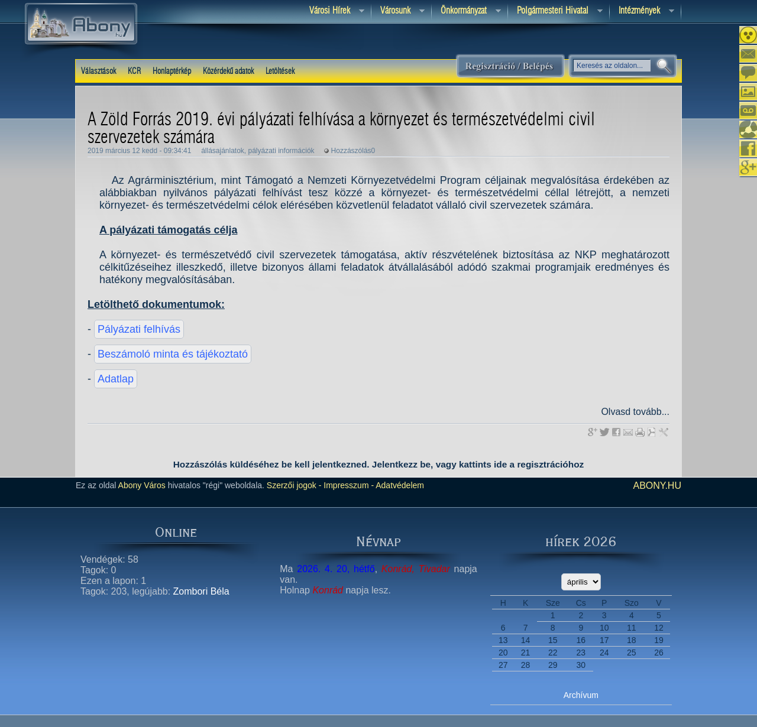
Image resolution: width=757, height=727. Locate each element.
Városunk (398, 11)
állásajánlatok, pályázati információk (257, 151)
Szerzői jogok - (294, 485)
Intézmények (642, 11)
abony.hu (657, 486)
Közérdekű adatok (228, 71)
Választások (98, 71)
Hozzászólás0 (353, 151)
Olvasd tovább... (635, 412)
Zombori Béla (201, 591)
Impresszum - (347, 485)
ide (500, 464)
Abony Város (142, 485)
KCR (134, 71)
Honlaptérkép (172, 71)
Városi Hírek (332, 11)
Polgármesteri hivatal (555, 11)
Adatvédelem (399, 485)
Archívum (581, 695)
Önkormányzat (466, 11)
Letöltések (280, 71)
